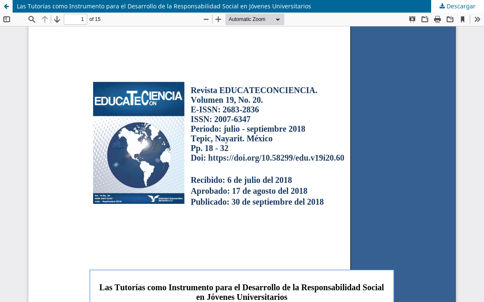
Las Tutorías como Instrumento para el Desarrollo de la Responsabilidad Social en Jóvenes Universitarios (164, 6)
